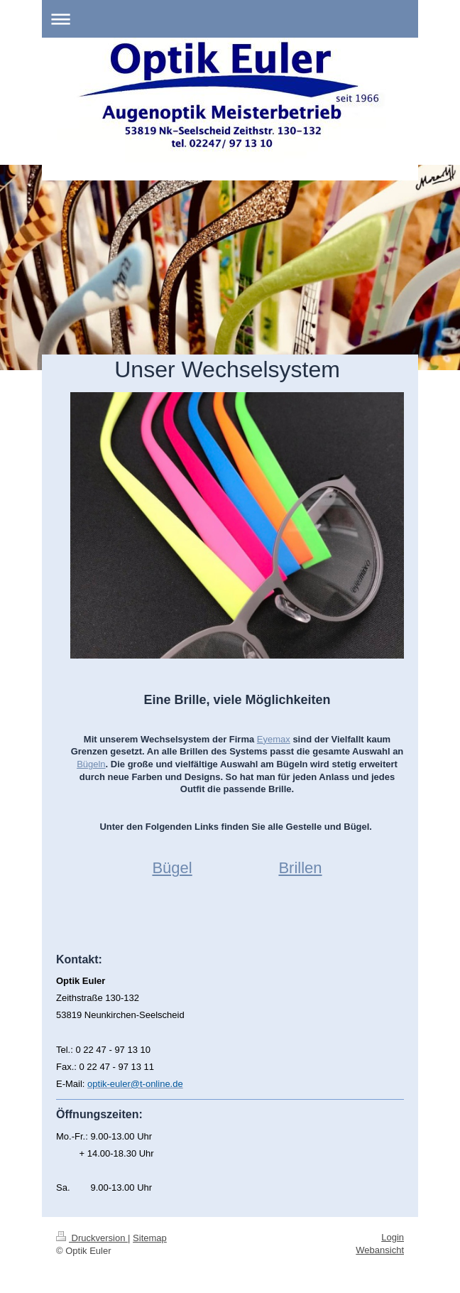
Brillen (300, 868)
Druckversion (92, 1238)
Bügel (172, 868)
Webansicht (380, 1250)
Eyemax (273, 739)
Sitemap (150, 1238)
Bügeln (91, 764)
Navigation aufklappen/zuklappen (230, 19)
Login (392, 1237)
